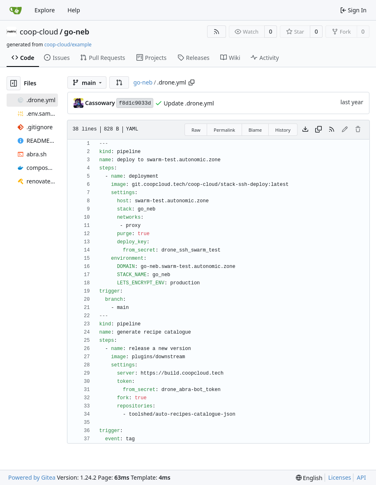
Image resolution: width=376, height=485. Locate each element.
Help (73, 10)
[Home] (15, 10)
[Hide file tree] (14, 83)
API (361, 477)
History (283, 130)
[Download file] (305, 130)
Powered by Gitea (31, 477)
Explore (45, 10)
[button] (119, 82)
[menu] (309, 478)
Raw (196, 130)
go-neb (76, 31)
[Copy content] (318, 130)
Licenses (339, 477)
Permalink (224, 130)
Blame (255, 130)
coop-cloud (39, 31)
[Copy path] (191, 82)
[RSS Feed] (216, 31)
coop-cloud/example (68, 44)
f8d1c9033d (135, 103)
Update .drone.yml (189, 103)
